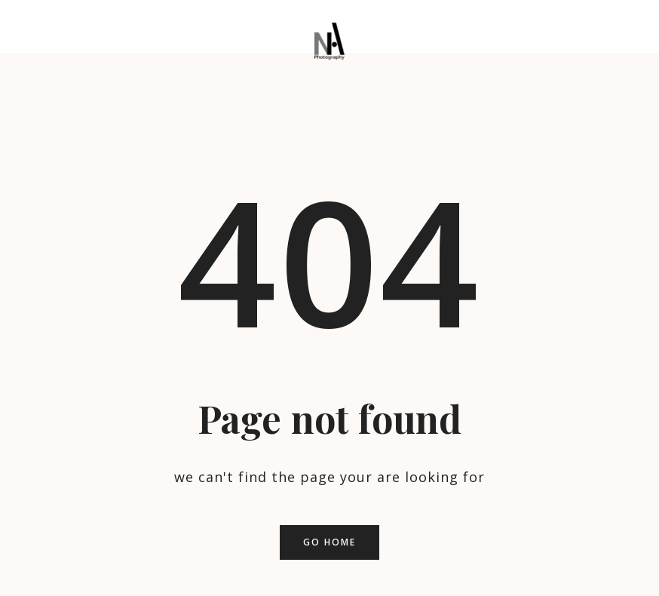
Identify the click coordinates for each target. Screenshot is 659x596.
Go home (329, 542)
